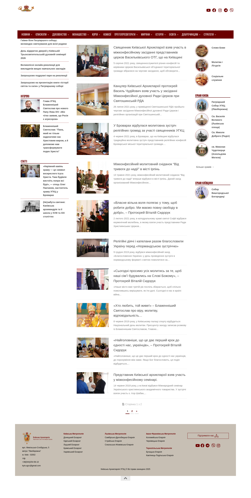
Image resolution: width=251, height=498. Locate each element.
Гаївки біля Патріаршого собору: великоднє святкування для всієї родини (44, 50)
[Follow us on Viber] (232, 10)
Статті (24, 169)
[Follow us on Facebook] (214, 10)
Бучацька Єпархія (154, 460)
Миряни (145, 34)
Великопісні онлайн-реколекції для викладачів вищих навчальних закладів (43, 75)
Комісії (107, 34)
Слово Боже (218, 56)
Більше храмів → (205, 175)
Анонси (24, 43)
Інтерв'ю (25, 104)
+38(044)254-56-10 (30, 470)
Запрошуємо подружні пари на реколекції (44, 83)
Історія (159, 34)
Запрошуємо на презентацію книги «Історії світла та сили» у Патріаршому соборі (44, 92)
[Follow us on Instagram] (220, 10)
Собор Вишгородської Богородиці (220, 201)
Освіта (172, 34)
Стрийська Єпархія (113, 449)
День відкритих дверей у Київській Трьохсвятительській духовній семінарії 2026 (43, 62)
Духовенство (59, 34)
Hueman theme (60, 491)
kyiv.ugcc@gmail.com (31, 474)
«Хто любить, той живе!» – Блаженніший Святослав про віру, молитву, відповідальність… (144, 318)
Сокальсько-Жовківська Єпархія (119, 453)
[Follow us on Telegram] (226, 10)
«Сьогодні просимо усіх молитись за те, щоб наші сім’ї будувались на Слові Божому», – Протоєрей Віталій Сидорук (147, 284)
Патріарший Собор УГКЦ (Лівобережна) (219, 114)
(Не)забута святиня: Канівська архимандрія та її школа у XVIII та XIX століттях (54, 217)
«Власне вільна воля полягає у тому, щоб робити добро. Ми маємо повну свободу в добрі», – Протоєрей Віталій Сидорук (145, 216)
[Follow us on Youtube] (208, 10)
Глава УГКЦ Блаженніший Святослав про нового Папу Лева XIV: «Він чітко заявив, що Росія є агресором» (55, 118)
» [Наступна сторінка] (136, 419)
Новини (25, 34)
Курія (95, 34)
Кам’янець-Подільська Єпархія (160, 463)
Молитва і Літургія (217, 72)
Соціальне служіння (217, 86)
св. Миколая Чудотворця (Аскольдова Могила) (219, 160)
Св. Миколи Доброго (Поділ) (221, 142)
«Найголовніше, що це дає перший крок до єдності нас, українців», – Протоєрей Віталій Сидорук (147, 353)
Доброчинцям (190, 34)
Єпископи (41, 34)
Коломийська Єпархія (155, 445)
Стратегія (209, 34)
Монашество (79, 34)
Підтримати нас (211, 17)
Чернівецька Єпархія (155, 449)
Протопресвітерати (124, 34)
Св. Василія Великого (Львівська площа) (218, 130)
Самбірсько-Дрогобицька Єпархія (120, 445)
